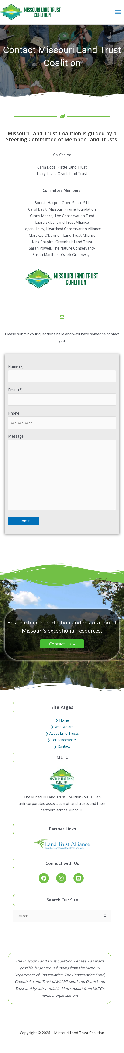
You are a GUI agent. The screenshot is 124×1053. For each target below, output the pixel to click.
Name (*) (62, 373)
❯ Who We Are (62, 726)
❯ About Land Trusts (62, 733)
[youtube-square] (79, 878)
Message (62, 473)
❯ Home (62, 720)
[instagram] (64, 878)
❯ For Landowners (62, 739)
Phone (62, 420)
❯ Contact (62, 746)
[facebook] (47, 878)
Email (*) (62, 396)
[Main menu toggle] (118, 12)
